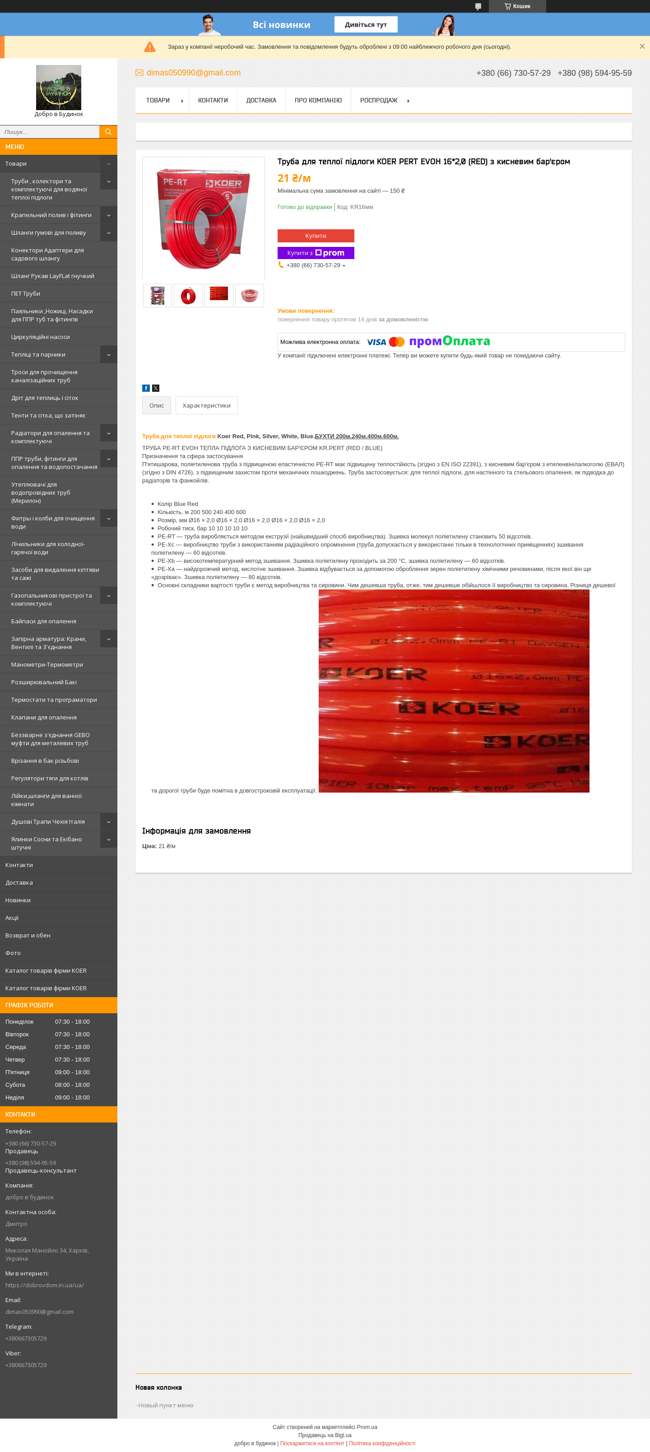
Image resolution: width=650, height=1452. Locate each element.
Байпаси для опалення (43, 621)
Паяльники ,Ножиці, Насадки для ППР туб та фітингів (52, 315)
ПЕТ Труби (25, 293)
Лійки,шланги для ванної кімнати (46, 800)
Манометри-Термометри (47, 664)
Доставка (19, 882)
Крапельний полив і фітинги (51, 215)
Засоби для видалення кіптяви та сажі (55, 574)
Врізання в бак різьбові (45, 760)
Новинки (18, 900)
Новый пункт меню (166, 1405)
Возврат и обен (28, 935)
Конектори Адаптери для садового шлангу (47, 254)
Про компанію (318, 100)
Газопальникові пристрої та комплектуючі (51, 599)
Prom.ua (367, 1427)
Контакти (19, 865)
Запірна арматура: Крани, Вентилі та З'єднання (48, 643)
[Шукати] (108, 132)
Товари (16, 163)
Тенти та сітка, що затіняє (48, 415)
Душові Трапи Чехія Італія (48, 821)
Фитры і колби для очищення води (53, 522)
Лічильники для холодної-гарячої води (48, 548)
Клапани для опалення (44, 717)
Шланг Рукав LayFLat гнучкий (52, 276)
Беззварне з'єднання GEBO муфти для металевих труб (50, 739)
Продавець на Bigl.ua (325, 1435)
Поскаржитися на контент (312, 1443)
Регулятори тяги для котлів (49, 778)
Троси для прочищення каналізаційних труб (44, 376)
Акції (12, 918)
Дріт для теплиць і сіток (45, 398)
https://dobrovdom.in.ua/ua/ (44, 1285)
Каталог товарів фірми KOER (46, 970)
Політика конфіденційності (382, 1443)
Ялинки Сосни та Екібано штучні (46, 843)
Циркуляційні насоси (40, 337)
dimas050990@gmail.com (39, 1312)
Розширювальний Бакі (44, 682)
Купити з (316, 253)
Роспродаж (379, 100)
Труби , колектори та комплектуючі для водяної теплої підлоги (49, 189)
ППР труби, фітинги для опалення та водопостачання (54, 463)
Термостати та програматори (54, 700)
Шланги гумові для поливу (48, 232)
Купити (316, 236)
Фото (13, 953)
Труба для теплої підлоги (179, 436)
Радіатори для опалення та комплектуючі (50, 437)
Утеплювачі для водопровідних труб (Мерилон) (40, 492)
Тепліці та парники (38, 354)
